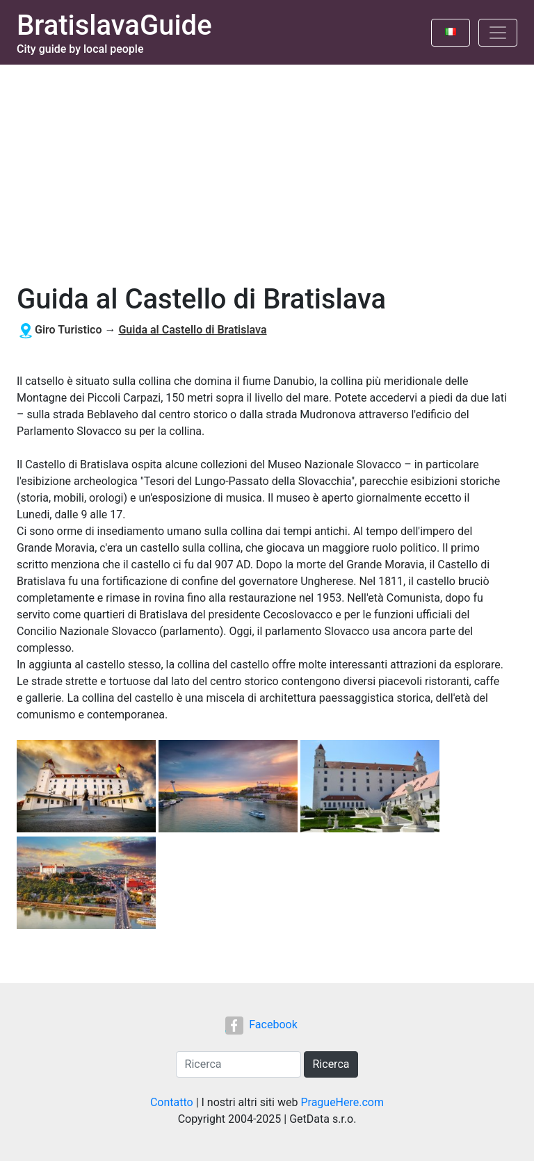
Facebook (261, 1024)
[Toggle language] (450, 33)
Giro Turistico (68, 329)
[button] (88, 787)
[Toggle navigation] (497, 33)
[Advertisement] (267, 169)
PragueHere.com (342, 1102)
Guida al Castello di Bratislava (192, 329)
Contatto (171, 1102)
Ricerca (331, 1064)
